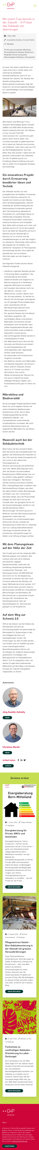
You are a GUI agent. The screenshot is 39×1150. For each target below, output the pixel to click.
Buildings (21, 937)
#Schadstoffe (30, 57)
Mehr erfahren (14, 887)
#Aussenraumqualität (14, 50)
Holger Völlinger (26, 822)
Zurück (8, 766)
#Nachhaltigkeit (10, 57)
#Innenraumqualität (19, 55)
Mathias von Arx (26, 1039)
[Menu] (34, 6)
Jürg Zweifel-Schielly (14, 40)
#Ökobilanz (20, 57)
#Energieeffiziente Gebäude (14, 52)
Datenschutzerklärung (19, 1141)
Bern (5, 1123)
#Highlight (8, 55)
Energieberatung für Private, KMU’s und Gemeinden (16, 833)
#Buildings (27, 50)
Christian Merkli (28, 40)
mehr (7, 718)
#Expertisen (29, 52)
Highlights (10, 44)
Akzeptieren (9, 1146)
